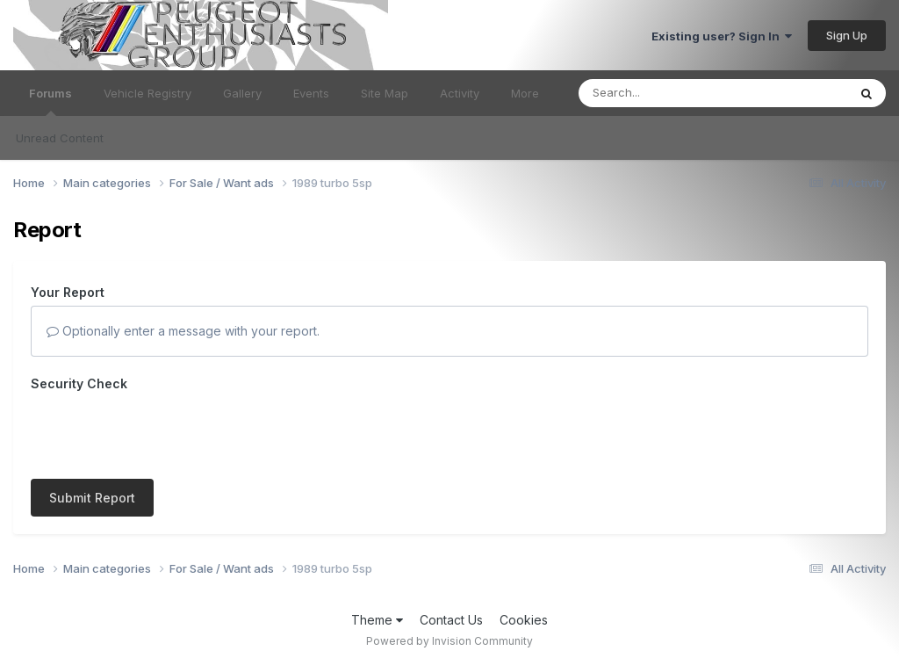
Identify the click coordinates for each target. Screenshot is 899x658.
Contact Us (451, 619)
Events (311, 93)
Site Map (384, 93)
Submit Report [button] (92, 497)
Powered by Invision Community (449, 640)
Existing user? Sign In (721, 36)
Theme (377, 619)
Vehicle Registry (147, 93)
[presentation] (164, 431)
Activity (459, 93)
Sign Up (846, 35)
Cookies (524, 619)
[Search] (665, 93)
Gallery (242, 93)
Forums (50, 101)
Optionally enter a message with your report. (183, 330)
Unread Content (60, 138)
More (525, 93)
